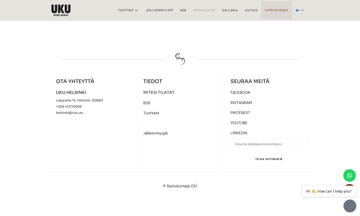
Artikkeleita (204, 10)
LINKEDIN (239, 134)
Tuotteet (128, 10)
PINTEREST (240, 113)
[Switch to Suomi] (204, 204)
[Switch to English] (158, 204)
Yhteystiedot (277, 10)
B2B (183, 10)
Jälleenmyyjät (159, 10)
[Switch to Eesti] (182, 204)
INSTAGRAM (242, 103)
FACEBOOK (241, 92)
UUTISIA (251, 10)
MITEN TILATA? (159, 92)
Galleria (230, 10)
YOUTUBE (239, 123)
